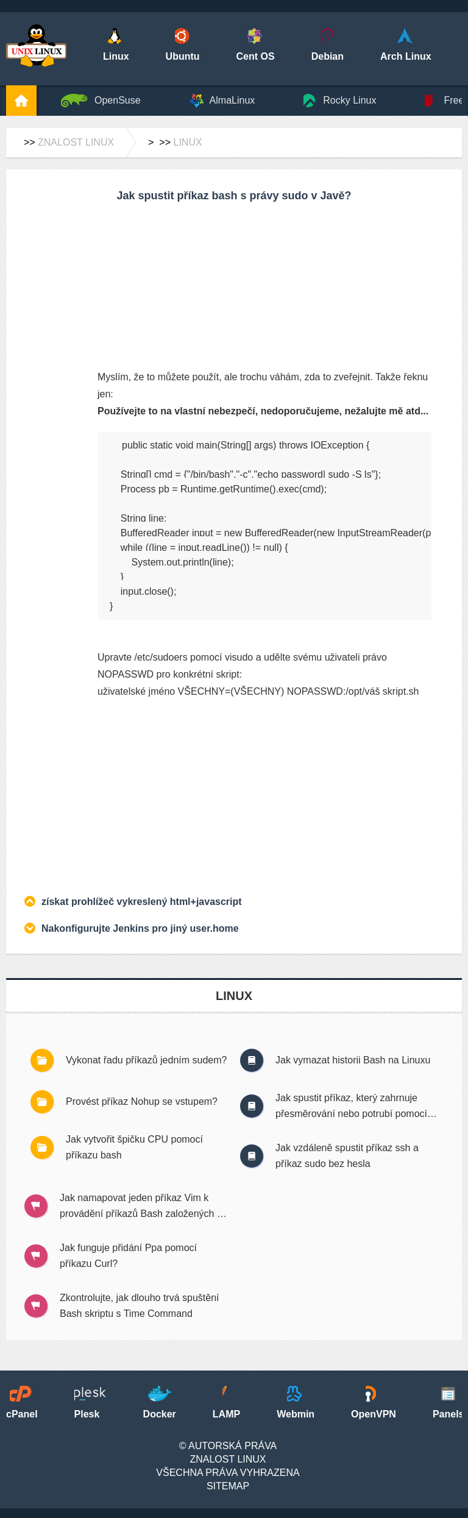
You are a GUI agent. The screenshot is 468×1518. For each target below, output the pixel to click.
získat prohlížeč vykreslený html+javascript (141, 901)
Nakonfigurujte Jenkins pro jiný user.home (140, 928)
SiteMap (228, 1486)
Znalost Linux (76, 142)
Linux (187, 142)
